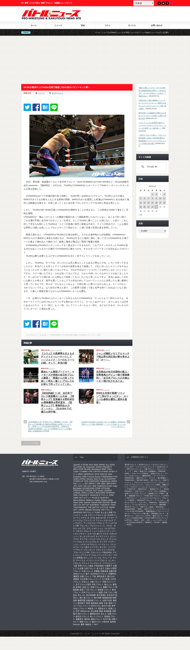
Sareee (87, 502)
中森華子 (108, 566)
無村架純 (94, 603)
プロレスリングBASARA (101, 552)
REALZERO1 (79, 500)
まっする (91, 518)
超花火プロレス (82, 616)
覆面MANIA (95, 614)
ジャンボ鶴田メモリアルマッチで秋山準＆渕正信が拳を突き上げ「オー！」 (112, 356)
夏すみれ (111, 576)
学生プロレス (97, 584)
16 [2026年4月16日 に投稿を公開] (156, 203)
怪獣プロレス (96, 587)
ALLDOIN (77, 467)
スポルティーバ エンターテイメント (143, 487)
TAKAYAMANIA (80, 507)
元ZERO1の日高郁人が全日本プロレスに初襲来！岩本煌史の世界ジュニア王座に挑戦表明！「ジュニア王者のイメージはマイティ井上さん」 (103, 424)
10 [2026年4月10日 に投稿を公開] (160, 198)
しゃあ (84, 515)
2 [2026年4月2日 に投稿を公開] (156, 194)
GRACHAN (94, 481)
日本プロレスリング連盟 (92, 592)
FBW (84, 477)
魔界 (83, 624)
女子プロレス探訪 (83, 584)
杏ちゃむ (81, 595)
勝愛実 (76, 576)
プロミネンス (89, 550)
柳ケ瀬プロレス (86, 598)
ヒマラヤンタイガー (98, 547)
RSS (159, 3)
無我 (88, 603)
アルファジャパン (97, 526)
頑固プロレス (141, 478)
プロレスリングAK (81, 552)
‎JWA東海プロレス (157, 513)
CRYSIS (97, 471)
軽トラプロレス (96, 616)
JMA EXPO (111, 483)
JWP (94, 486)
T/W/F (113, 505)
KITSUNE (105, 488)
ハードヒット (103, 544)
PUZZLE (95, 498)
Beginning (153, 502)
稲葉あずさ (103, 608)
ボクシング (88, 558)
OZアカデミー (85, 498)
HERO (114, 481)
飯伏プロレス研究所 (100, 622)
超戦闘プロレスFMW (156, 493)
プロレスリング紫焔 (152, 484)
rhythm (97, 500)
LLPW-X (91, 493)
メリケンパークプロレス (96, 560)
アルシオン (84, 526)
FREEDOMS (107, 477)
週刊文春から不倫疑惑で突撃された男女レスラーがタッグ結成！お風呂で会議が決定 (152, 115)
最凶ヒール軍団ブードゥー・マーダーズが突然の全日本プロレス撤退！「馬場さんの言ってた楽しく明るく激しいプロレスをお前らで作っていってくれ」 (57, 377)
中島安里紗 (99, 566)
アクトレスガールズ (104, 520)
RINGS (104, 500)
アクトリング (89, 520)
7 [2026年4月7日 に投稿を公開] (148, 198)
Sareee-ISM (96, 502)
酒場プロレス (96, 619)
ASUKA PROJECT (104, 467)
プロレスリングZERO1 (140, 473)
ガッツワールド (159, 476)
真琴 (113, 606)
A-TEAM (84, 465)
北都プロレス (85, 576)
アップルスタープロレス (94, 523)
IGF (86, 483)
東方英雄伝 (101, 595)
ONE (75, 495)
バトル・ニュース (92, 633)
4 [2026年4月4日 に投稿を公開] (164, 194)
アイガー (111, 518)
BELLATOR (78, 469)
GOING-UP (78, 481)
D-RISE (104, 471)
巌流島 (164, 522)
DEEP (80, 474)
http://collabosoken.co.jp (38, 481)
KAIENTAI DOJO (104, 486)
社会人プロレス (80, 608)
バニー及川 (84, 547)
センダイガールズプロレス (149, 498)
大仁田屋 (106, 579)
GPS (86, 481)
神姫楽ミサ (92, 608)
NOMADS (110, 493)
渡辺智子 (81, 603)
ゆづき (103, 518)
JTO (75, 486)
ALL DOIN (110, 465)
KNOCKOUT (79, 490)
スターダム (143, 502)
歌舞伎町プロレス (94, 600)
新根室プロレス (104, 590)
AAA (91, 465)
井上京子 (100, 568)
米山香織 (94, 611)
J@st (103, 483)
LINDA (84, 493)
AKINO (102, 465)
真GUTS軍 (106, 606)
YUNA (97, 512)
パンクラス (161, 509)
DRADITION (129, 478)
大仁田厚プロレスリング (90, 579)
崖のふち (108, 584)
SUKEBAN (94, 505)
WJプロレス (88, 512)
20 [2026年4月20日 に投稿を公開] (144, 207)
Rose (75, 502)
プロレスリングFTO (142, 516)
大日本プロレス (162, 467)
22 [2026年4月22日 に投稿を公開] (152, 207)
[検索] (152, 167)
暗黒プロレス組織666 (148, 471)
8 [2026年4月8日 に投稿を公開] (152, 198)
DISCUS (103, 474)
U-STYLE (104, 507)
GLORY (157, 522)
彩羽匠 (78, 587)
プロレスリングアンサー (101, 555)
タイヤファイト (102, 536)
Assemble (90, 467)
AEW (96, 465)
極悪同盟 (81, 600)
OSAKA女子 (83, 495)
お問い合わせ (156, 25)
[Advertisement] (95, 60)
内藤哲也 (112, 574)
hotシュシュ (78, 483)
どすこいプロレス (95, 515)
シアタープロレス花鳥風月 (157, 491)
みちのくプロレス (159, 464)
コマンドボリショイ (94, 528)
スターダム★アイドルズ (98, 534)
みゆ (98, 518)
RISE (110, 500)
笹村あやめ (85, 611)
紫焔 (101, 611)
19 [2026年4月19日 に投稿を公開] (140, 207)
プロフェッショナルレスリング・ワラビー (149, 482)
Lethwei (76, 493)
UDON (112, 507)
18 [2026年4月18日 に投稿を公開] (164, 203)
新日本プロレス (130, 464)
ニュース (58, 25)
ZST (142, 520)
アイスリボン (159, 500)
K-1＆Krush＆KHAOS (134, 522)
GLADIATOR (110, 479)
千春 (94, 576)
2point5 (76, 465)
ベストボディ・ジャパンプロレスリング (139, 467)
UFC (75, 510)
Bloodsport (96, 469)
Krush (100, 490)
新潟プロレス (157, 516)
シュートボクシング (100, 531)
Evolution (77, 477)
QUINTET (104, 498)
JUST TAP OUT (85, 486)
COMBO (84, 471)
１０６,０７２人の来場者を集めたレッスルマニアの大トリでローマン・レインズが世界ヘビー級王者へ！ (152, 125)
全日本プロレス (57, 93)
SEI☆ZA (77, 505)
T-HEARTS (105, 505)
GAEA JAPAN (79, 479)
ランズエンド (96, 563)
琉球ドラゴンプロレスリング (135, 493)
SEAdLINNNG (130, 509)
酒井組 (87, 619)
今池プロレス (87, 571)
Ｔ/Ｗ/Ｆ (95, 624)
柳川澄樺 (98, 598)
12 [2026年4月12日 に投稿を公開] (140, 203)
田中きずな (96, 606)
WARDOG (77, 512)
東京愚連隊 (91, 595)
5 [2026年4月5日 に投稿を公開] (140, 198)
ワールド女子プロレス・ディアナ (144, 505)
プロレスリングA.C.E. (105, 550)
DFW (97, 474)
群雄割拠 (107, 611)
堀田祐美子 (101, 576)
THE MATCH (93, 507)
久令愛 (80, 568)
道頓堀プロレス (155, 489)
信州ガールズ (79, 574)
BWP (104, 469)
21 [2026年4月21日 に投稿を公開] (148, 207)
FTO (115, 477)
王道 (106, 603)
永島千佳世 (107, 600)
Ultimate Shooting (92, 510)
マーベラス (80, 560)
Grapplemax (105, 481)
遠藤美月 (79, 619)
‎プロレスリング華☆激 (140, 513)
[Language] (143, 3)
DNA (110, 474)
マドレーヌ (107, 558)
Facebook (167, 3)
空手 (78, 611)
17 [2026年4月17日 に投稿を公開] (160, 203)
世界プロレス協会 (85, 566)
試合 (83, 25)
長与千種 (107, 619)
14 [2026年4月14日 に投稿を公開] (148, 203)
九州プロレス (90, 568)
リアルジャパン (109, 563)
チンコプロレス (92, 542)
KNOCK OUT (91, 490)
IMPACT (92, 483)
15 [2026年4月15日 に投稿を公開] (152, 203)
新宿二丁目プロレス (88, 590)
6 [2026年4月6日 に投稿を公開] (144, 198)
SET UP (85, 505)
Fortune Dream (94, 477)
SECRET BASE (109, 502)
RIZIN (129, 525)
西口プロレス (83, 614)
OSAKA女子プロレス (99, 495)
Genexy (89, 479)
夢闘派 (76, 579)
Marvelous (159, 507)
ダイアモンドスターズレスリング (94, 539)
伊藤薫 (97, 571)
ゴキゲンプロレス (83, 531)
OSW (111, 495)
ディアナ (103, 542)
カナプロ (81, 528)
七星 (75, 566)
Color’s (76, 471)
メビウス (152, 478)
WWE (140, 509)
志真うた (86, 587)
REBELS (90, 500)
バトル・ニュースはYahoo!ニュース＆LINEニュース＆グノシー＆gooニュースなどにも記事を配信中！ (146, 32)
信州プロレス (149, 509)
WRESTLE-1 (142, 489)
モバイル (132, 25)
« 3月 (140, 214)
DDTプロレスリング (134, 469)
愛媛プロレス (109, 587)
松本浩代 (111, 595)
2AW (135, 471)
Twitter (163, 3)
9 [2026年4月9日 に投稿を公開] (156, 198)
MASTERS (100, 493)
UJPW (81, 510)
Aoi (84, 467)
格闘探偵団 (107, 598)
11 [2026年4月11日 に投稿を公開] (164, 198)
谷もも (104, 614)
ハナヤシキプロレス (88, 544)
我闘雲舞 (162, 505)
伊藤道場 (104, 571)
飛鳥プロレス (85, 622)
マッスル (98, 558)
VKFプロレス (107, 510)
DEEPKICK (89, 474)
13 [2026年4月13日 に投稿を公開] (144, 203)
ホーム (34, 25)
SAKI (81, 502)
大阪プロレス (96, 582)
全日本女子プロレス (99, 574)
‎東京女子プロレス (131, 507)
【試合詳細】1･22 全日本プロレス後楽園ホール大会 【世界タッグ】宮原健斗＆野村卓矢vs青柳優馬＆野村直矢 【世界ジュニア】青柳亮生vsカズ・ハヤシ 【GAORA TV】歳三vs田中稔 (57, 402)
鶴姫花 (88, 624)
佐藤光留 (113, 571)
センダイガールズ (87, 536)
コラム (107, 25)
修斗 (88, 574)
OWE (75, 498)
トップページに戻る (30, 443)
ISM (98, 483)
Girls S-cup (99, 479)
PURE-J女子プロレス (152, 496)
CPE (90, 471)
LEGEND (108, 490)
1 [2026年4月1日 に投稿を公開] (152, 194)
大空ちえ (85, 582)
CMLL (109, 469)
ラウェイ (85, 563)
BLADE (87, 469)
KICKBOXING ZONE (91, 488)
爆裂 (101, 603)
